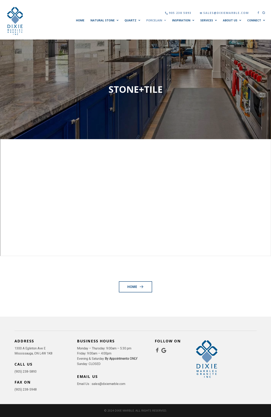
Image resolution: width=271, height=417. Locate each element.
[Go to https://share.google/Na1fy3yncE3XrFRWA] (163, 350)
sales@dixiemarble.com (108, 384)
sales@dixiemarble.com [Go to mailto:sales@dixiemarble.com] (226, 13)
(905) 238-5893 (26, 371)
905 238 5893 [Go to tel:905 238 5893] (180, 13)
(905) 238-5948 (26, 389)
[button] (258, 12)
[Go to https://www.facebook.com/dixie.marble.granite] (157, 350)
